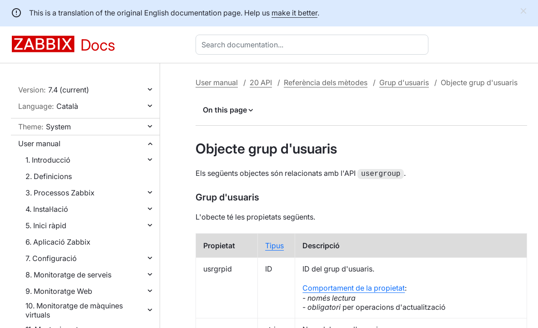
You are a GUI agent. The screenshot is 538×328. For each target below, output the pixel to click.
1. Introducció (47, 159)
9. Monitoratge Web (58, 291)
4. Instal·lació (46, 209)
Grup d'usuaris (404, 82)
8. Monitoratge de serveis (68, 274)
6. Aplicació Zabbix (58, 241)
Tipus (274, 244)
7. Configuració (51, 258)
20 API (261, 82)
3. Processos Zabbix (60, 192)
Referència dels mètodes (325, 82)
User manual (39, 143)
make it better (294, 12)
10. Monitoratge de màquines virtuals (74, 310)
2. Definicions (48, 176)
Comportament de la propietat (353, 287)
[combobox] (314, 44)
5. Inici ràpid (45, 225)
